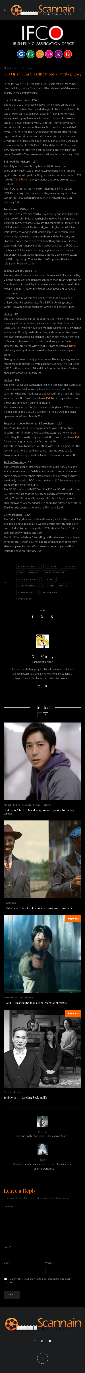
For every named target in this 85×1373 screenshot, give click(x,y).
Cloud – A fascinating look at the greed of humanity (35, 1002)
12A (35, 131)
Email (7, 1268)
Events (16, 804)
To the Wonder (49, 592)
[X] (42, 1347)
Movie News (26, 68)
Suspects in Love (27, 592)
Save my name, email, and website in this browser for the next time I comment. (38, 1286)
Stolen (63, 586)
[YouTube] (49, 1347)
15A (21, 179)
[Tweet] (42, 616)
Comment (9, 1206)
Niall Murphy (42, 656)
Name (7, 1252)
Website (49, 1268)
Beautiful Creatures (29, 566)
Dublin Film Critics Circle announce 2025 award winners (38, 908)
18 (70, 345)
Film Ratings (69, 566)
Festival (37, 804)
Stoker (50, 586)
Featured (26, 804)
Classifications (11, 68)
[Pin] (52, 616)
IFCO (26, 83)
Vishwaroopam (26, 599)
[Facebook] (35, 1347)
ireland (34, 573)
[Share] (33, 616)
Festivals (47, 804)
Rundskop (49, 579)
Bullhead (51, 566)
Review (29, 997)
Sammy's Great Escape (29, 586)
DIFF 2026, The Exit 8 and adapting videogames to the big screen (39, 811)
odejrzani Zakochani (55, 573)
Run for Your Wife (28, 579)
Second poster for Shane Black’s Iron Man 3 (42, 1134)
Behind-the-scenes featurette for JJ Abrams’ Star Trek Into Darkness (42, 1164)
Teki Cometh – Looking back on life (25, 1097)
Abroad (7, 804)
